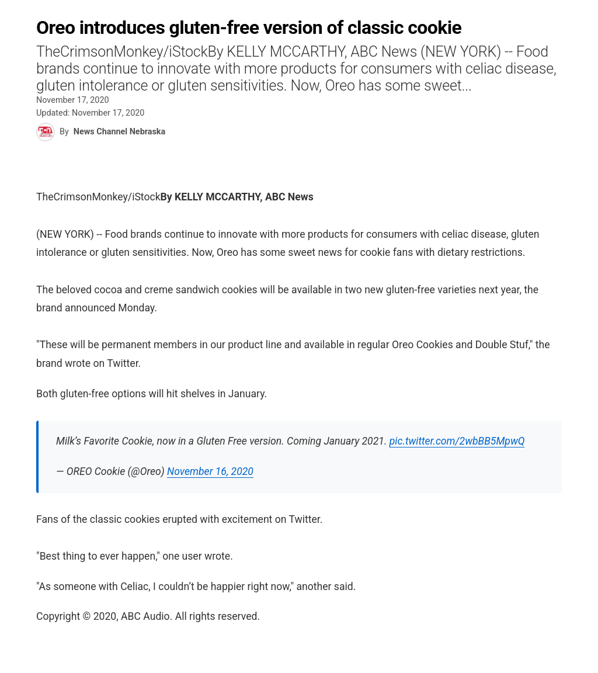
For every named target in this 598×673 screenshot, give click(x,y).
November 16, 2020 (210, 471)
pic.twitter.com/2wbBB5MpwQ (457, 441)
